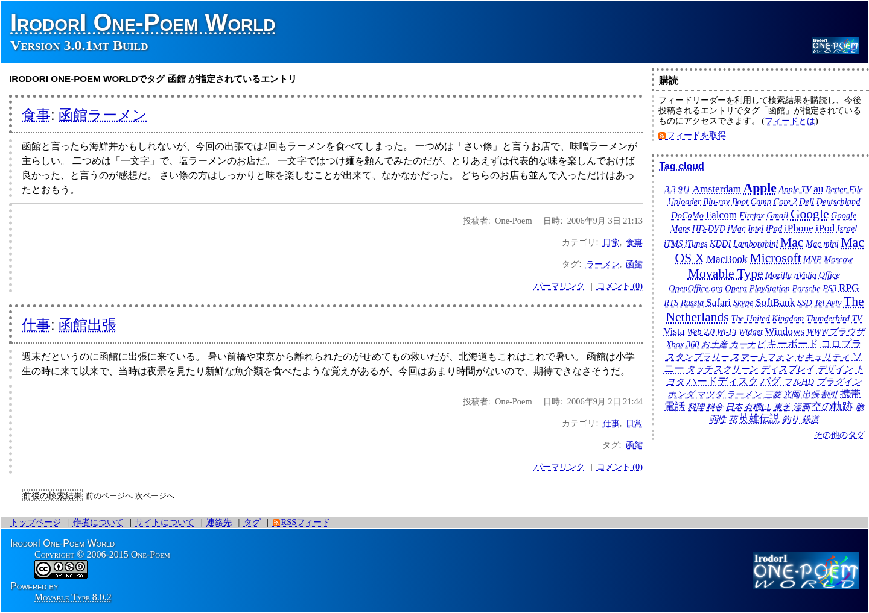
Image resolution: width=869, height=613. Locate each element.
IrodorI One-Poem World (143, 22)
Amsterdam (717, 189)
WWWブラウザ (836, 331)
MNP (812, 259)
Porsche (806, 288)
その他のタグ (839, 434)
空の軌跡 (832, 406)
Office (829, 275)
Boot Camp (751, 201)
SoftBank (775, 302)
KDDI (720, 243)
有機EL (757, 407)
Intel (755, 228)
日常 (611, 242)
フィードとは (790, 120)
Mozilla (778, 275)
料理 (695, 407)
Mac (791, 242)
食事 (36, 115)
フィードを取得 (696, 135)
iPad (774, 228)
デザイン (835, 369)
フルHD (798, 381)
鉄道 (810, 419)
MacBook (727, 259)
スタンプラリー (697, 357)
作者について (98, 522)
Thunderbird (828, 318)
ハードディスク (723, 381)
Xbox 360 (682, 344)
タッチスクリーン (722, 369)
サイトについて (164, 522)
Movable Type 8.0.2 (73, 597)
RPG (849, 288)
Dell (806, 201)
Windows (785, 331)
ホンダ (681, 394)
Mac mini (822, 243)
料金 (714, 407)
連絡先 (219, 522)
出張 (810, 394)
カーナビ (747, 344)
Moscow (838, 259)
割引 (829, 394)
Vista (673, 331)
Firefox (752, 215)
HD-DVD (708, 228)
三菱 (772, 394)
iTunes (696, 243)
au (818, 189)
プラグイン (839, 381)
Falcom (721, 215)
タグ (252, 522)
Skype (743, 302)
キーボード (792, 344)
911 (684, 189)
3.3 (670, 189)
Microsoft (775, 258)
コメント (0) (620, 286)
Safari (718, 302)
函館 (634, 264)
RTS (671, 302)
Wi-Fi (727, 331)
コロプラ (841, 344)
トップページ (35, 522)
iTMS (673, 243)
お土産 (714, 344)
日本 (733, 407)
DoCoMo (687, 215)
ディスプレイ (787, 369)
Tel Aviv (827, 302)
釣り (791, 419)
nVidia (805, 275)
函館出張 (87, 324)
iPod (825, 228)
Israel (847, 228)
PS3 (829, 288)
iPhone (799, 228)
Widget (751, 331)
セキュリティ (822, 357)
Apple (760, 188)
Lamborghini (755, 243)
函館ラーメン (103, 115)
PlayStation (770, 288)
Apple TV (795, 189)
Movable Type (725, 273)
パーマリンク (559, 286)
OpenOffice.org (695, 288)
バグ (770, 381)
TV (857, 318)
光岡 (791, 394)
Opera (736, 288)
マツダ (710, 394)
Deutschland (838, 201)
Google (810, 214)
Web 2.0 (701, 331)
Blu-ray (716, 201)
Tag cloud (681, 166)
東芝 (782, 407)
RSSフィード (306, 522)
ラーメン (603, 264)
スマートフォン (762, 357)
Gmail (777, 215)
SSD (804, 302)
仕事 (36, 324)
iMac (737, 228)
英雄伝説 (759, 418)
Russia (692, 302)
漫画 (801, 407)
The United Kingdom (767, 318)
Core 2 (785, 201)
